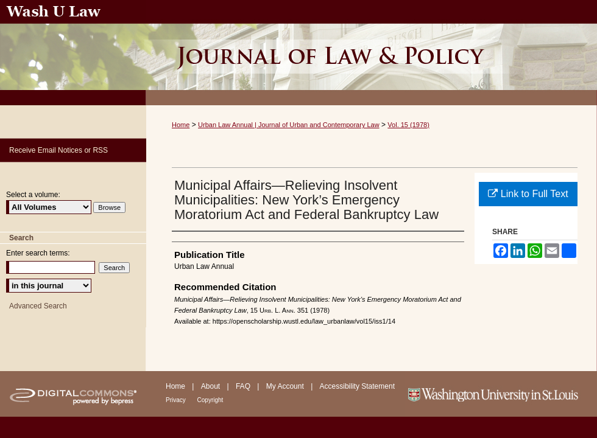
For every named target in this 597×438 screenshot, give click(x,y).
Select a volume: (33, 194)
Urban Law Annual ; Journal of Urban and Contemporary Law (371, 52)
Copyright (210, 400)
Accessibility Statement (357, 386)
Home (180, 124)
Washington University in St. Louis (501, 394)
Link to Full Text (528, 194)
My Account (286, 386)
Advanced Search (38, 306)
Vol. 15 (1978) (408, 124)
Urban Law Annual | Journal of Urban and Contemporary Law (289, 124)
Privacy (177, 400)
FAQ (244, 386)
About (211, 386)
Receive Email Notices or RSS (58, 150)
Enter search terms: (38, 253)
